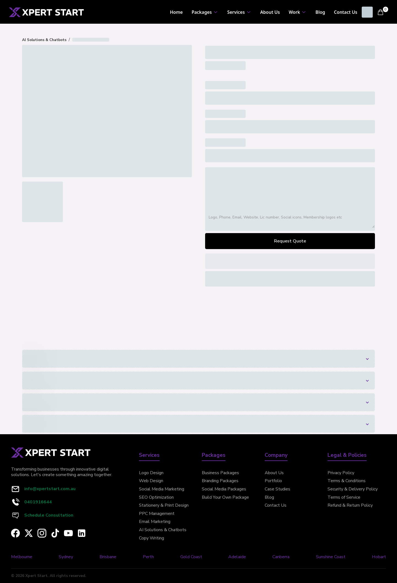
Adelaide (237, 557)
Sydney (66, 557)
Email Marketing (154, 521)
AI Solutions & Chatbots (162, 530)
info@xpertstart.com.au (50, 489)
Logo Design (151, 473)
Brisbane (108, 557)
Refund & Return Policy (350, 505)
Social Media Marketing (161, 489)
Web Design (151, 481)
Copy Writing (151, 538)
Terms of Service (344, 497)
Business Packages (220, 473)
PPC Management (157, 513)
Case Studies (277, 489)
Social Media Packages (224, 489)
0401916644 (38, 502)
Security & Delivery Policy (353, 489)
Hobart (379, 557)
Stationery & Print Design (164, 505)
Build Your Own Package (225, 497)
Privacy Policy (341, 473)
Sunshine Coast (330, 557)
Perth (148, 557)
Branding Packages (220, 481)
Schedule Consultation (48, 515)
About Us (270, 12)
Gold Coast (191, 557)
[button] (205, 12)
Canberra (280, 557)
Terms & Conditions (347, 481)
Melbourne (21, 557)
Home (176, 12)
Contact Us (345, 12)
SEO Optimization (156, 497)
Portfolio (273, 481)
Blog (320, 12)
